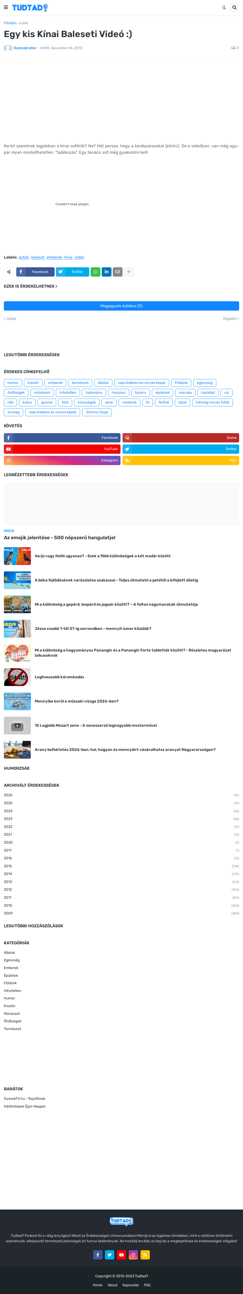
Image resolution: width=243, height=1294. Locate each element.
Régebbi (230, 319)
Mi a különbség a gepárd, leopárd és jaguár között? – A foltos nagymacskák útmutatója (116, 604)
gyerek (47, 402)
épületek (162, 392)
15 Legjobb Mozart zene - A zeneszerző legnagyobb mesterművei (96, 725)
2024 (121, 811)
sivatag (13, 412)
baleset (37, 257)
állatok (103, 383)
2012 (121, 890)
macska (185, 392)
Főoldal (10, 23)
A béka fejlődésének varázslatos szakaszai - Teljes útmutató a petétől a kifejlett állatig (116, 580)
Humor (9, 998)
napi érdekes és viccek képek (142, 383)
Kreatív (9, 1006)
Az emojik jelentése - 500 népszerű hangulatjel (59, 538)
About (112, 1285)
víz (226, 392)
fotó (65, 402)
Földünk (181, 383)
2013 (121, 882)
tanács (140, 392)
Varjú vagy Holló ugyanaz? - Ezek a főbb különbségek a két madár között (103, 556)
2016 (121, 858)
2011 (121, 898)
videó (79, 257)
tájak (182, 402)
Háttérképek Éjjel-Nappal (24, 1106)
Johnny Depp (97, 412)
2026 (121, 795)
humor (12, 383)
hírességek (87, 402)
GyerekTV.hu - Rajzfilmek (24, 1098)
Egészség (12, 960)
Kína (68, 257)
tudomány (94, 392)
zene (109, 402)
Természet (12, 1029)
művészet (42, 392)
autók (23, 23)
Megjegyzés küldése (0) (121, 306)
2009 (121, 913)
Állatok (9, 952)
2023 (121, 819)
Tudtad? (141, 1276)
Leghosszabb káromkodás (59, 677)
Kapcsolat (131, 1285)
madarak (129, 402)
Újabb (11, 319)
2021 (121, 834)
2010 (121, 906)
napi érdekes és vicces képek (52, 412)
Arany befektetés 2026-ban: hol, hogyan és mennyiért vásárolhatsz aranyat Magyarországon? (125, 749)
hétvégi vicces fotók (212, 402)
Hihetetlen (12, 991)
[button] (6, 7)
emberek (54, 257)
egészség (205, 383)
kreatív (33, 383)
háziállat (208, 392)
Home (97, 1285)
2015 (121, 866)
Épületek (11, 975)
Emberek (11, 968)
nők (10, 402)
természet (80, 383)
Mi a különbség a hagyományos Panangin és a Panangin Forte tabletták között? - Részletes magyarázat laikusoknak (133, 653)
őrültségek (16, 392)
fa (147, 402)
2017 (121, 850)
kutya (27, 402)
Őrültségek (12, 1021)
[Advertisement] (121, 100)
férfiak (164, 402)
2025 (121, 803)
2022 (121, 827)
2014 (121, 874)
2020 (121, 842)
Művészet (12, 1014)
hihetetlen (67, 392)
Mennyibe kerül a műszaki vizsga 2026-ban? (77, 701)
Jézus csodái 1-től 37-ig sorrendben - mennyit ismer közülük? (93, 628)
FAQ (147, 1285)
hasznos (119, 392)
